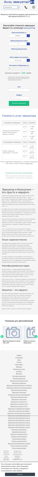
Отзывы (19, 362)
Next (36, 336)
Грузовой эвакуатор (19, 378)
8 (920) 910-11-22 (17, 459)
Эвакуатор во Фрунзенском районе (19, 413)
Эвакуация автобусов (19, 383)
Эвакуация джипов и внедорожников (19, 388)
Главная (19, 355)
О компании (19, 357)
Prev (1, 336)
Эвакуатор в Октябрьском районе (19, 409)
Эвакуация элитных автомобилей (19, 395)
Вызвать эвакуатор (19, 103)
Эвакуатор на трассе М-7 (19, 402)
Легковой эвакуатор (19, 376)
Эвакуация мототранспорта (19, 381)
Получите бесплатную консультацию (19, 173)
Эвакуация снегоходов (19, 399)
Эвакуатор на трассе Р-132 (19, 404)
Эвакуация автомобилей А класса (19, 416)
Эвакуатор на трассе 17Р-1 (19, 406)
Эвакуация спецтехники (19, 390)
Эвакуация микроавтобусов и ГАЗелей (19, 385)
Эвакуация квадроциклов (19, 397)
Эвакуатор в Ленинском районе (19, 411)
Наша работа (19, 364)
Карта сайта (6, 459)
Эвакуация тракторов (19, 392)
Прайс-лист (29, 163)
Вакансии (19, 367)
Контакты (19, 371)
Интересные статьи (19, 369)
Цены (19, 360)
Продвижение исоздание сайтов (31, 457)
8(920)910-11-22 (23, 16)
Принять (20, 474)
